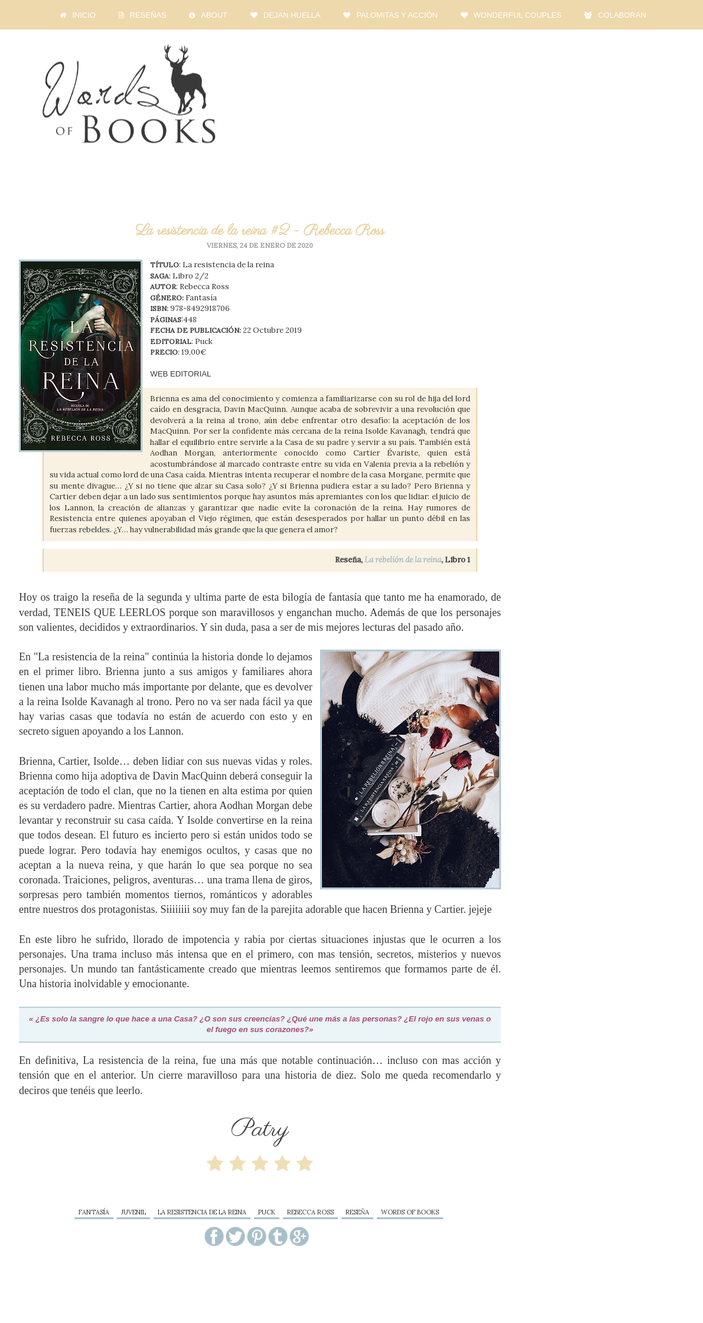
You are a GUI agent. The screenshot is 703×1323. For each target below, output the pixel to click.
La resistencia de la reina (202, 1212)
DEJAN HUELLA (284, 15)
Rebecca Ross (310, 1212)
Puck (266, 1212)
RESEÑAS (141, 15)
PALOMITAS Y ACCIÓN (389, 15)
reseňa (357, 1212)
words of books (410, 1212)
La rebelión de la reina (402, 560)
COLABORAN (613, 15)
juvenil (133, 1212)
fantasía (94, 1212)
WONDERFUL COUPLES (510, 15)
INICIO (76, 15)
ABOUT (206, 15)
